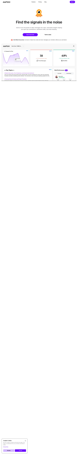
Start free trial (30, 34)
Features (34, 1)
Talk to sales (47, 34)
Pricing (40, 1)
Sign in (72, 1)
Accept (20, 450)
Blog (45, 1)
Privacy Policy (5, 446)
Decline (8, 450)
